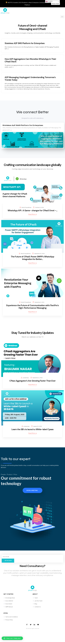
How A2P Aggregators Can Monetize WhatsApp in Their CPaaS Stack (30, 60)
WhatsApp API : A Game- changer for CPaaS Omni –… (32, 210)
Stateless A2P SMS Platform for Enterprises (25, 43)
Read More (32, 214)
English (49, 1)
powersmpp (26, 377)
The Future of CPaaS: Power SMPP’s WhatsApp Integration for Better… (32, 257)
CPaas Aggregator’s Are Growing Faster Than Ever (32, 380)
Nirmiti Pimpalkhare (26, 207)
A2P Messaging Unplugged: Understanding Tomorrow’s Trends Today (30, 78)
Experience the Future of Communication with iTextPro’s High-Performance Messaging (32, 306)
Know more (55, 4)
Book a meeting (32, 490)
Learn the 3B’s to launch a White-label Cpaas (32, 429)
